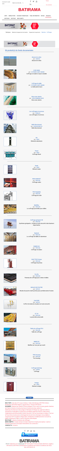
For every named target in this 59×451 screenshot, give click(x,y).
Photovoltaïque (28, 406)
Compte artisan (18, 422)
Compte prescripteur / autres (42, 422)
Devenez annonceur (10, 423)
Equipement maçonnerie (34, 32)
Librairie (14, 420)
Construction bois (21, 408)
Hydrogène (15, 411)
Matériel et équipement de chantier (20, 32)
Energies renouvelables (42, 415)
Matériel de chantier (17, 406)
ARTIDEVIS (9, 445)
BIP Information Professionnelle (33, 444)
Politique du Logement (38, 410)
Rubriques (8, 32)
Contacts (15, 425)
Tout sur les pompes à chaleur (40, 413)
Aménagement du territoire (28, 415)
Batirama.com (14, 444)
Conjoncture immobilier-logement (28, 411)
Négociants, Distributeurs (28, 416)
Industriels (12, 418)
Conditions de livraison (33, 445)
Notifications (23, 445)
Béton (47, 410)
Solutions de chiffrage (23, 420)
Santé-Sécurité (27, 413)
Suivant (29, 397)
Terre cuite (36, 406)
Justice (22, 418)
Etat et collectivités (44, 411)
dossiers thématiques (31, 418)
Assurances (8, 411)
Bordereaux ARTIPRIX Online (40, 403)
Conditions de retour (46, 445)
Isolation (17, 416)
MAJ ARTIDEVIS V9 (29, 447)
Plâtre (17, 418)
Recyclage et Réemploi (25, 410)
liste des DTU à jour (17, 403)
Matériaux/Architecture (11, 410)
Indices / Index (28, 403)
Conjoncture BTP (9, 416)
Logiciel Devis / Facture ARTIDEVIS (31, 404)
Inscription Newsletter (23, 423)
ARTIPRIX (16, 445)
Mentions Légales (48, 444)
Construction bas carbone (34, 408)
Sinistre (14, 408)
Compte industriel (28, 422)
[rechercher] (23, 3)
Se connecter (33, 423)
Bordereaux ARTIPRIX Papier (13, 404)
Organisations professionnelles (13, 413)
